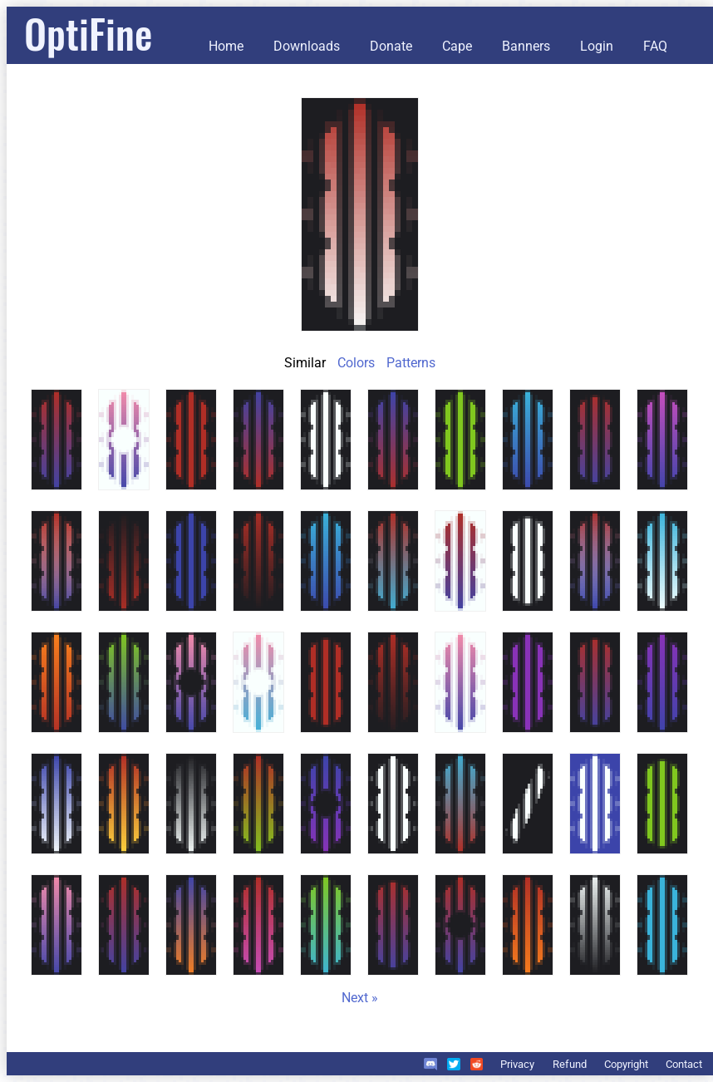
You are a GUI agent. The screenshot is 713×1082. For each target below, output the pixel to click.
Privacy (517, 1064)
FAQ (655, 46)
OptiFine (88, 32)
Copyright (626, 1064)
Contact (684, 1064)
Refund (570, 1064)
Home (226, 46)
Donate (391, 46)
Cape (457, 46)
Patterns (410, 363)
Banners (526, 46)
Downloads (306, 46)
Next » (360, 998)
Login (596, 46)
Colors (356, 363)
